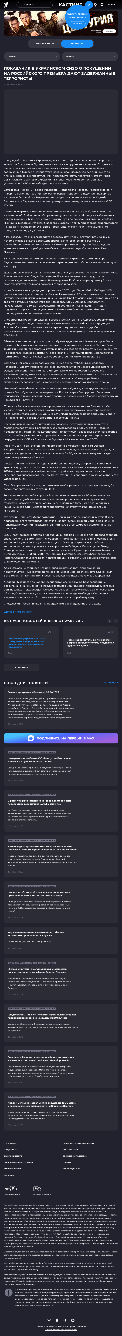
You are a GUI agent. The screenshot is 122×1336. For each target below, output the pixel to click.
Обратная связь (70, 1150)
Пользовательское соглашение (78, 1143)
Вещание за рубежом (42, 1190)
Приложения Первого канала (18, 1162)
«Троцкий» (9, 1240)
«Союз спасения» (73, 1237)
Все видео (9, 1175)
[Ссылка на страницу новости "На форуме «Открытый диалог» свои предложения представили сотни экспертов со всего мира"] (61, 902)
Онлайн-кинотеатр (13, 1156)
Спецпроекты (10, 1150)
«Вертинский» (34, 1240)
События (67, 1162)
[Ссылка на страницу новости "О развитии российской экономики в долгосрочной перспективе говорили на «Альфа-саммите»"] (61, 811)
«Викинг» (102, 1237)
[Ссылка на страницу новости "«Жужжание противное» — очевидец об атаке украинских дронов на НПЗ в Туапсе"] (61, 941)
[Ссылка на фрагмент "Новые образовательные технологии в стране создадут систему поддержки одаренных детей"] (90, 642)
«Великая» (20, 1240)
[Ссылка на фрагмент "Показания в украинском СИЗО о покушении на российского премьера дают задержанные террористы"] (31, 642)
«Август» (28, 1237)
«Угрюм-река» (90, 1237)
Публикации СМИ (71, 1169)
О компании (10, 1143)
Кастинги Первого (12, 1169)
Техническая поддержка (75, 1156)
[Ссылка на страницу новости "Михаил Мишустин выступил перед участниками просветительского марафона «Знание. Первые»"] (61, 979)
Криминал (21, 667)
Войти (111, 5)
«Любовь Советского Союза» (48, 1237)
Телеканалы (29, 1284)
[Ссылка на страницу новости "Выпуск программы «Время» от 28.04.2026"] (61, 708)
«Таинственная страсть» (54, 1240)
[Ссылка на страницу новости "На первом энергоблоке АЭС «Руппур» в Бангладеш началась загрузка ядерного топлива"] (61, 766)
